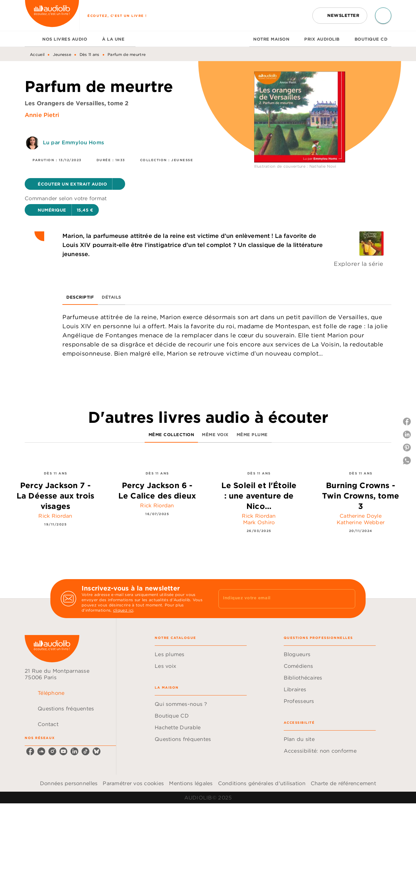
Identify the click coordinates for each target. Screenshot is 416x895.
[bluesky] (96, 751)
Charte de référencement (343, 783)
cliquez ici (123, 610)
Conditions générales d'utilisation (262, 783)
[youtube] (63, 751)
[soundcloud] (41, 751)
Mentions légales (191, 783)
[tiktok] (85, 751)
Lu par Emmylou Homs (73, 142)
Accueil (37, 54)
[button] (339, 15)
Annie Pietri (42, 115)
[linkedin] (74, 751)
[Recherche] (383, 15)
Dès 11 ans (89, 54)
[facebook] (30, 751)
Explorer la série (359, 263)
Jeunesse (62, 54)
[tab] (31, 39)
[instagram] (52, 751)
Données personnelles (69, 783)
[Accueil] (52, 15)
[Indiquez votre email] (278, 598)
